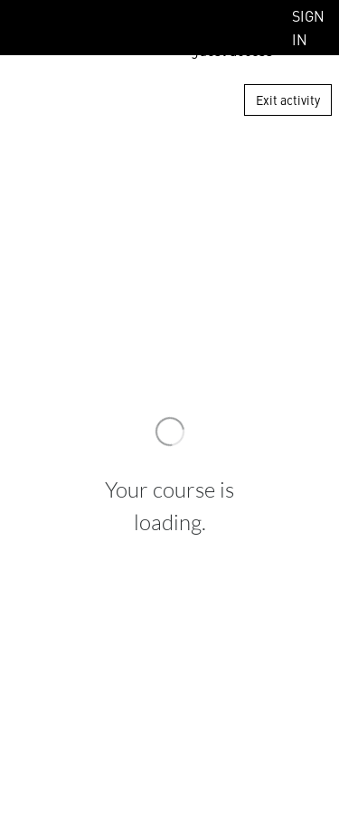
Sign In (308, 26)
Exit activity (288, 99)
